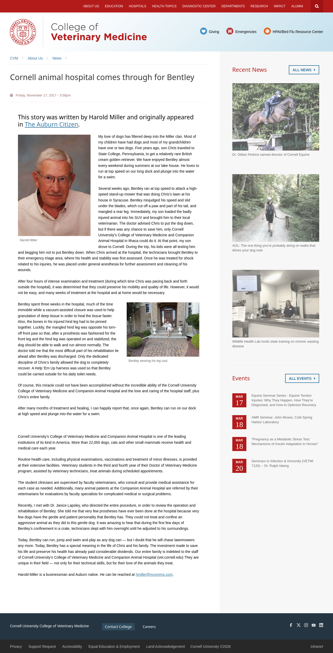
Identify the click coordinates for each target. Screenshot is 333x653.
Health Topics (164, 6)
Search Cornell (317, 6)
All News (304, 70)
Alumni (297, 6)
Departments (233, 6)
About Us (91, 6)
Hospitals (137, 6)
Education (114, 6)
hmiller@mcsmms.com (154, 574)
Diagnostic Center (198, 6)
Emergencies (246, 32)
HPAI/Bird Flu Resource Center (298, 32)
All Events (302, 378)
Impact (279, 6)
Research (259, 6)
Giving (214, 32)
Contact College (118, 626)
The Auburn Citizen (51, 124)
